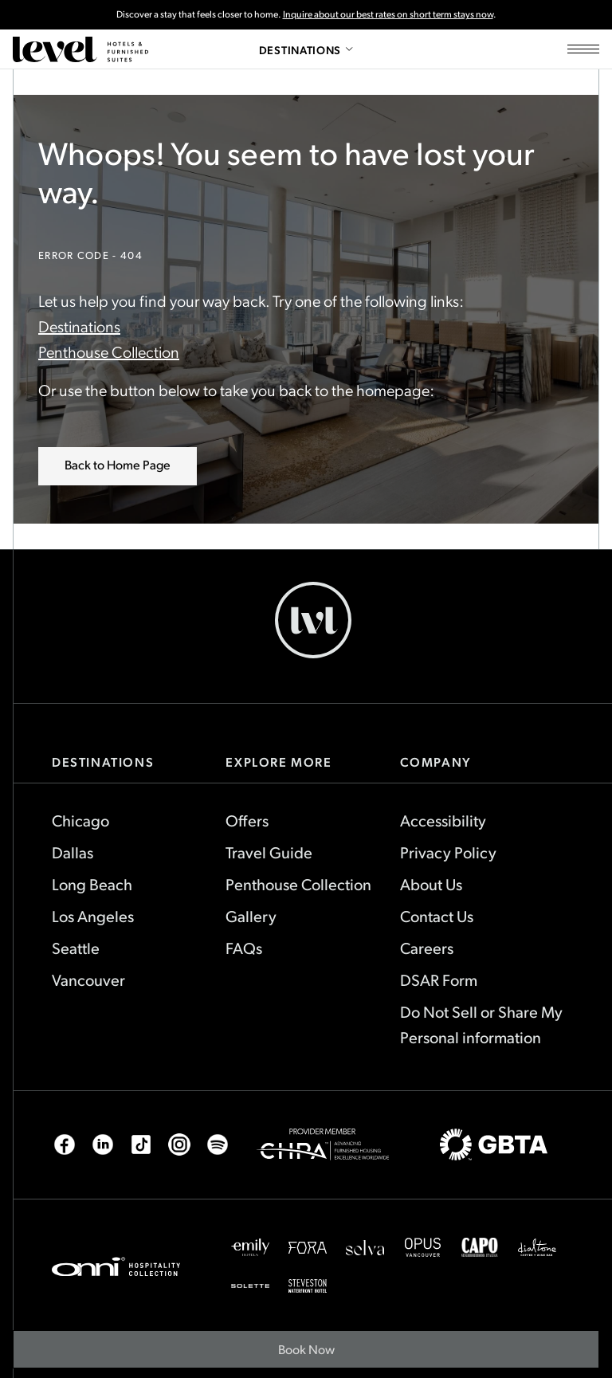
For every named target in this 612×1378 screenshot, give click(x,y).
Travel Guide (269, 852)
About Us (431, 884)
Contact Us (436, 915)
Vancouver (88, 979)
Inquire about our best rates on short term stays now (388, 14)
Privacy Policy (448, 852)
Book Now (315, 1354)
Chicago (80, 820)
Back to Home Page (118, 464)
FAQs (244, 947)
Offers (247, 820)
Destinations (79, 326)
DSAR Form (438, 979)
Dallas (72, 852)
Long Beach (92, 884)
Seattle (76, 947)
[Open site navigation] (583, 49)
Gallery (251, 915)
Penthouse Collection (108, 351)
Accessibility (443, 820)
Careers (426, 947)
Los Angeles (93, 915)
